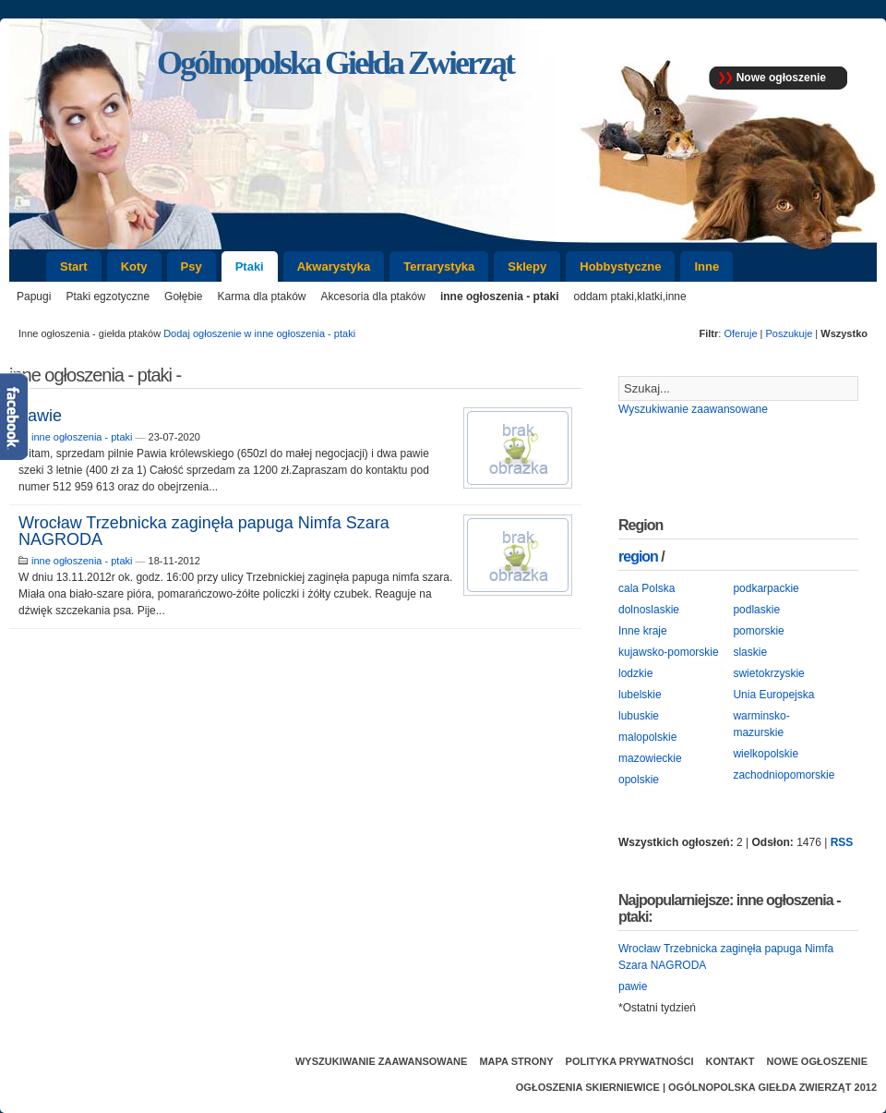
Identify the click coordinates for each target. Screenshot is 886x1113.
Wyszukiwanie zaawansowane (693, 409)
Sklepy (527, 266)
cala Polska (646, 588)
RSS (842, 842)
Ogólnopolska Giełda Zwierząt (759, 1087)
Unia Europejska (773, 694)
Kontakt (730, 1061)
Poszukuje (789, 333)
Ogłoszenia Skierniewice (588, 1087)
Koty (134, 266)
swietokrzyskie (768, 673)
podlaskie (756, 609)
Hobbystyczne (620, 266)
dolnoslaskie (648, 609)
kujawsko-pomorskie (668, 652)
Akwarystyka (334, 266)
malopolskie (647, 737)
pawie (40, 415)
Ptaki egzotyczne (108, 296)
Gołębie (183, 296)
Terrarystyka (438, 266)
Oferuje (740, 333)
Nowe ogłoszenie (781, 77)
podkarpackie (765, 588)
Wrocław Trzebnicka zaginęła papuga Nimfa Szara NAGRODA (203, 531)
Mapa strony (516, 1061)
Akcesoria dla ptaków (373, 296)
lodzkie (635, 673)
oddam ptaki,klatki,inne (630, 296)
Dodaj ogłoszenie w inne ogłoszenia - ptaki (259, 333)
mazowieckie (650, 758)
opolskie (638, 779)
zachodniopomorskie (783, 774)
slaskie (750, 652)
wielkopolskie (765, 753)
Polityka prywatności (630, 1061)
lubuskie (638, 715)
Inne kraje (642, 630)
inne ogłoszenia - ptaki (499, 296)
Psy (191, 266)
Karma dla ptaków (261, 296)
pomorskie (758, 630)
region (638, 556)
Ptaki (249, 266)
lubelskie (640, 694)
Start (74, 266)
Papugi (34, 296)
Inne (706, 266)
